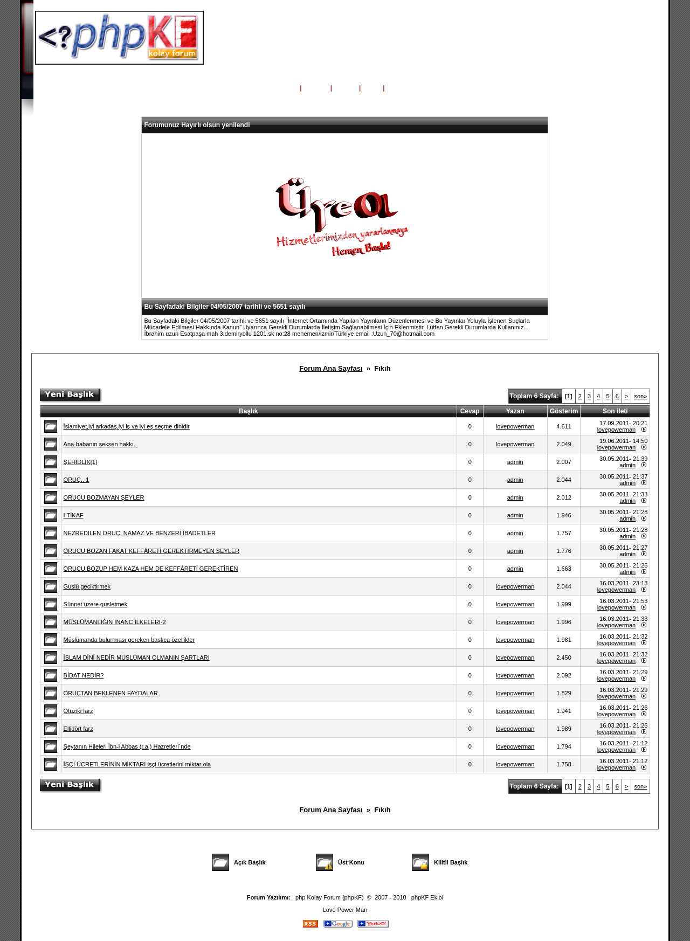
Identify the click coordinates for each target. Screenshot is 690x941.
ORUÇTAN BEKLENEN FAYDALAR (111, 693)
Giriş (371, 88)
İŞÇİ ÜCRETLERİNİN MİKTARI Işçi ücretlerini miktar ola (137, 764)
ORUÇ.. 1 (76, 479)
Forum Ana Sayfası (330, 368)
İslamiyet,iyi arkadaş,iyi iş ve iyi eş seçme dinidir (127, 426)
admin (515, 462)
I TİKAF (74, 515)
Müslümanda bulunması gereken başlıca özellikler (129, 639)
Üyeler (346, 88)
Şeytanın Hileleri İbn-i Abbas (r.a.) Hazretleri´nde (127, 746)
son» (640, 396)
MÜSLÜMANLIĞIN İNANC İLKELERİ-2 (115, 622)
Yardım (316, 88)
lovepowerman (515, 426)
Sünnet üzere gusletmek (96, 604)
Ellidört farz (78, 728)
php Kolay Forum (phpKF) (329, 897)
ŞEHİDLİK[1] (80, 462)
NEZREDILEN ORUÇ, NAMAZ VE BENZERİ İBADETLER (140, 533)
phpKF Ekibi (427, 897)
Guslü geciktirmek (87, 586)
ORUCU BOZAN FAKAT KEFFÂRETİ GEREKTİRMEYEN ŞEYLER (152, 551)
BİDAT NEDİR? (84, 675)
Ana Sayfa (280, 88)
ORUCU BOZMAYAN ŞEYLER (104, 497)
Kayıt (396, 88)
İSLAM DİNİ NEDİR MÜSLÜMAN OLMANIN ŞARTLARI (137, 657)
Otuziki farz (78, 711)
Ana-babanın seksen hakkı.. (100, 444)
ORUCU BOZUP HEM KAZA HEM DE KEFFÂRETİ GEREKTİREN (151, 568)
